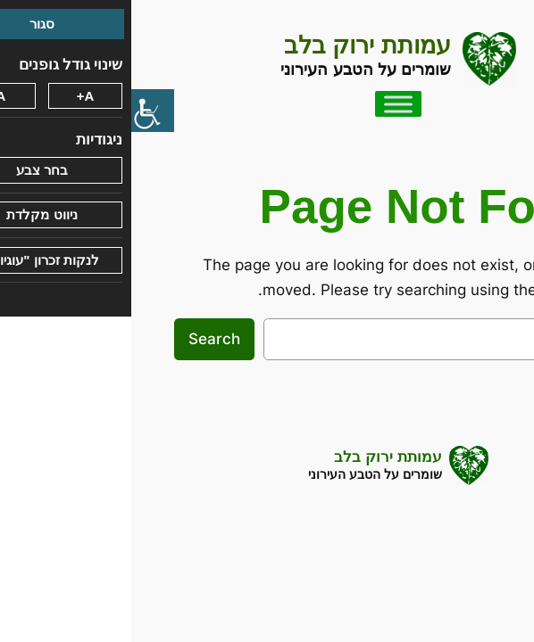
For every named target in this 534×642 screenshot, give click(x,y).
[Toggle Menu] (267, 103)
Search (83, 339)
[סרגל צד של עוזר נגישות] (21, 110)
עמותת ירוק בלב (236, 45)
